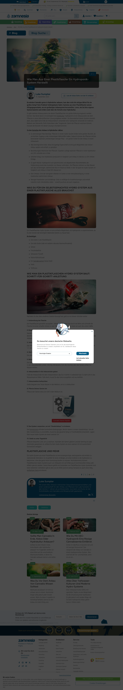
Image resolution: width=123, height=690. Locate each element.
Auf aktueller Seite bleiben (82, 358)
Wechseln (82, 353)
